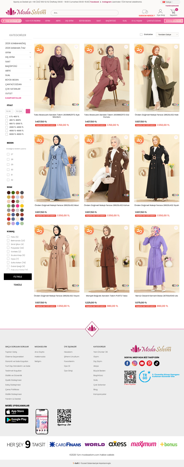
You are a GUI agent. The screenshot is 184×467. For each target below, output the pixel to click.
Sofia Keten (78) (16, 262)
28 (10, 159)
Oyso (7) (13, 258)
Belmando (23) (16, 240)
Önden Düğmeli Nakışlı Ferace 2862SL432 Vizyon (57, 295)
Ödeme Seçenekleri (14, 356)
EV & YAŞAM (137, 21)
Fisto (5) (13, 236)
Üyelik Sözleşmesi (13, 380)
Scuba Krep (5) (16, 255)
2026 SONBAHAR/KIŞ (15, 43)
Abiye (96, 366)
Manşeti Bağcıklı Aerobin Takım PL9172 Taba (106, 295)
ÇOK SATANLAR (12, 88)
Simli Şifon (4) (15, 244)
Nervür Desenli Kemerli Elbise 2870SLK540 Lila (156, 295)
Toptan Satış (11, 352)
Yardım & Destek (13, 398)
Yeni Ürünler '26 (100, 352)
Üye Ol (67, 366)
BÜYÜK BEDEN (85, 21)
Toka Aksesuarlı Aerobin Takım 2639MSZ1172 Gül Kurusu (106, 115)
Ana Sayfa (39, 352)
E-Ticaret (83, 453)
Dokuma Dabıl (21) (17, 269)
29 (10, 164)
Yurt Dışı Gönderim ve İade (17, 366)
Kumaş (10, 231)
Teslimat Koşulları (13, 370)
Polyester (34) (15, 247)
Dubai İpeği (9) (16, 266)
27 (10, 154)
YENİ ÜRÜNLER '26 (12, 21)
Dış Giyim (97, 361)
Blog (95, 389)
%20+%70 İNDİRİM (32, 21)
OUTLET (8, 93)
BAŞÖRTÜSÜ (111, 21)
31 (9, 174)
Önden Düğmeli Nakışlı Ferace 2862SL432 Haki (156, 114)
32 (10, 179)
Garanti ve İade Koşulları (16, 361)
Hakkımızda (40, 356)
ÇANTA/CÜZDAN (154, 21)
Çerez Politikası (12, 389)
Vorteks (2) (14, 251)
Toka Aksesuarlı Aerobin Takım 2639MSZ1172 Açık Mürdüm (57, 115)
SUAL (124, 21)
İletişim (38, 361)
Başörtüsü (98, 375)
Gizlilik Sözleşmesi (13, 394)
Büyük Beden (99, 370)
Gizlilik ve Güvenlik (13, 375)
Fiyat (10, 105)
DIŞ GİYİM (69, 21)
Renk (9, 187)
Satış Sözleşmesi (13, 384)
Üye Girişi (68, 370)
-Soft (76, 453)
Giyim (96, 356)
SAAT (99, 21)
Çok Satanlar (99, 384)
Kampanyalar (99, 394)
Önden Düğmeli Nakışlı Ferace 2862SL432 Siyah (156, 205)
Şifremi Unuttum (71, 356)
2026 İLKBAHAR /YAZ (15, 47)
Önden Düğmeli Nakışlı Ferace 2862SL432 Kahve (106, 205)
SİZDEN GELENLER (173, 21)
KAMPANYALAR (13, 98)
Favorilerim (69, 361)
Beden (10, 142)
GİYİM (47, 21)
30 (10, 169)
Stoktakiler (146, 34)
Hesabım (68, 352)
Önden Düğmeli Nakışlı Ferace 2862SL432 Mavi (57, 205)
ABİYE (58, 21)
